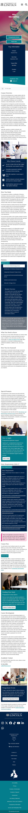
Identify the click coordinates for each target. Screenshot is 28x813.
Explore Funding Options (9, 607)
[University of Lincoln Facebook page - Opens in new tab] (10, 723)
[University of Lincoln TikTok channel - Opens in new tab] (14, 723)
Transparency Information (14, 804)
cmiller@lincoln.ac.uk (6, 665)
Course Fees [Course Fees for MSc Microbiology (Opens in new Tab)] (5, 555)
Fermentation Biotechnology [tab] (12, 265)
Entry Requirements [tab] (6, 467)
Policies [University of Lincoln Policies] (14, 764)
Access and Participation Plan (14, 807)
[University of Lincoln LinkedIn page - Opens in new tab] (22, 723)
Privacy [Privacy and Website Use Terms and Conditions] (14, 786)
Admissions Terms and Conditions (14, 801)
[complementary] (3, 810)
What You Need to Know (14, 339)
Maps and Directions (14, 746)
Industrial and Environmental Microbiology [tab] (13, 276)
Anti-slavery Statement (15, 798)
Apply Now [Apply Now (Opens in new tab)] (14, 41)
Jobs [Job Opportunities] (14, 761)
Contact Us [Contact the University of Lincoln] (14, 752)
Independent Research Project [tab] (12, 272)
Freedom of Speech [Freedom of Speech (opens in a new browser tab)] (14, 792)
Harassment (14, 795)
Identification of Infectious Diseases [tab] (13, 269)
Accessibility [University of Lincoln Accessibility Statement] (14, 782)
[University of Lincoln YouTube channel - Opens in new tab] (18, 723)
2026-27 (13, 81)
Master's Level (5, 262)
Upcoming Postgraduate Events (10, 698)
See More (14, 65)
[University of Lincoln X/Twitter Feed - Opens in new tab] (6, 723)
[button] (22, 4)
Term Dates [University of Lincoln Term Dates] (14, 758)
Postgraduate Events (14, 37)
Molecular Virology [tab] (10, 283)
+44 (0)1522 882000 (14, 743)
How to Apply (6, 458)
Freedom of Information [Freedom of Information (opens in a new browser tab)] (14, 789)
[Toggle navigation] (2, 88)
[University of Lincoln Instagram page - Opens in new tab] (2, 723)
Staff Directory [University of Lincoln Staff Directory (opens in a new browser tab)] (14, 755)
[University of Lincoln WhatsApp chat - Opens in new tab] (2, 728)
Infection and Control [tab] (10, 280)
